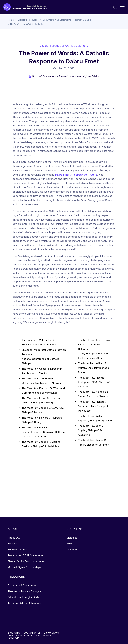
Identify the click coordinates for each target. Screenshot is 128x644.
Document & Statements (22, 585)
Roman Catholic (83, 19)
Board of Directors (18, 549)
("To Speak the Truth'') (76, 174)
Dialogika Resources (28, 19)
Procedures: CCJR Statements (26, 555)
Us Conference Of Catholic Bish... (27, 24)
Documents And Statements (57, 19)
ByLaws (12, 543)
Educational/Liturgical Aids (23, 597)
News (69, 543)
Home (11, 19)
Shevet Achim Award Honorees (26, 561)
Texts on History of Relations (25, 603)
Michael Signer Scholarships (24, 567)
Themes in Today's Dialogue (24, 591)
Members (72, 549)
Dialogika (71, 537)
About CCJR (15, 537)
